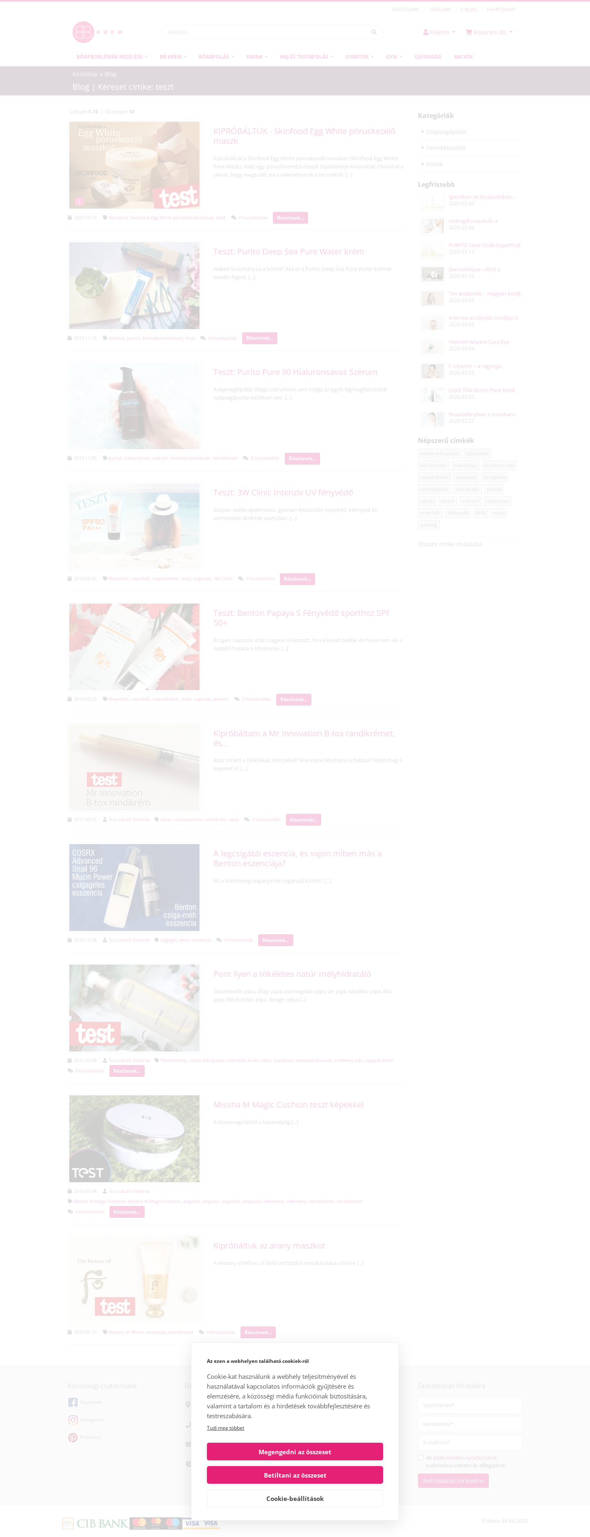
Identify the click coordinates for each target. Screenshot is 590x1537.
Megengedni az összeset (249, 1475)
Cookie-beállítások (295, 1498)
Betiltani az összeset (340, 1475)
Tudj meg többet (225, 1451)
